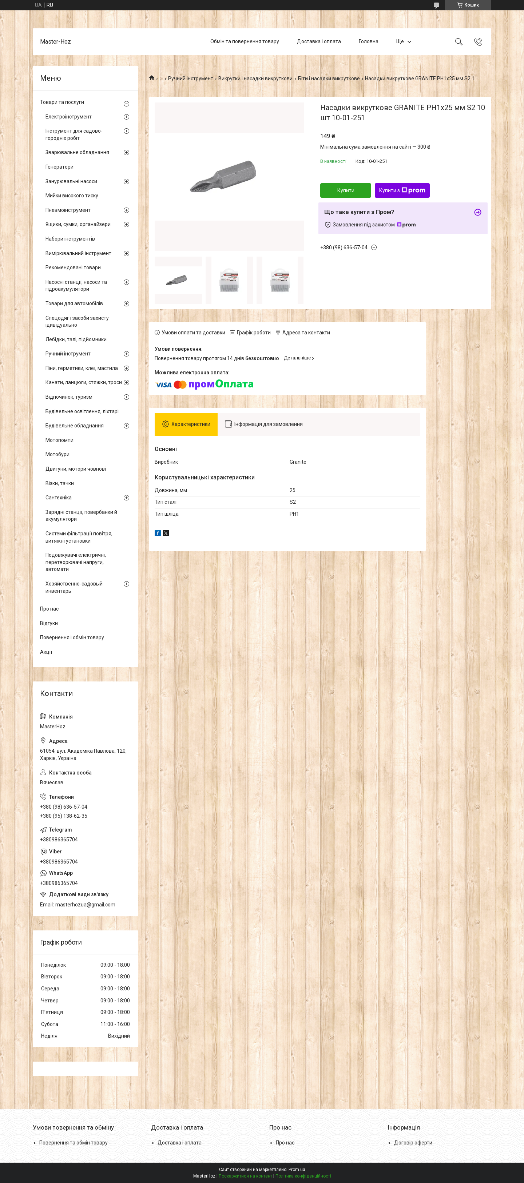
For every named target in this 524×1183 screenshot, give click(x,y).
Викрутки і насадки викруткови (255, 78)
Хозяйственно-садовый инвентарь (74, 587)
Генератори (59, 167)
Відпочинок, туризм (68, 397)
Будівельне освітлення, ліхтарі (82, 411)
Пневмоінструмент (68, 210)
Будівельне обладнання (74, 425)
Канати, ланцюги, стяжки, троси (83, 382)
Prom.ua (297, 1169)
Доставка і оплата (319, 41)
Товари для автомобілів (74, 303)
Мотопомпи (59, 440)
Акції (46, 652)
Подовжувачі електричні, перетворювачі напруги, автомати (75, 562)
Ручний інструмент (190, 78)
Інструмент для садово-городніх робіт (74, 134)
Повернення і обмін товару (72, 637)
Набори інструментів (70, 239)
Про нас (49, 609)
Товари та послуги (62, 102)
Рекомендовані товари (73, 267)
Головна (368, 41)
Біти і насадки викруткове (329, 78)
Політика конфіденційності (303, 1176)
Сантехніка (58, 497)
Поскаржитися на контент (245, 1176)
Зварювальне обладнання (77, 152)
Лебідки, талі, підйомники (76, 339)
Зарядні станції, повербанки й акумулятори (81, 515)
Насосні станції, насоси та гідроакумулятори (76, 285)
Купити (345, 190)
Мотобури (57, 454)
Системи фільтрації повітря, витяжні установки (78, 537)
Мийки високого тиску (71, 195)
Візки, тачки (59, 483)
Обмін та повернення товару (244, 41)
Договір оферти (413, 1143)
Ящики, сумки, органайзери (78, 224)
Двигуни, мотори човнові (75, 469)
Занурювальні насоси (71, 181)
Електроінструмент (68, 117)
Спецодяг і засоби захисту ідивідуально (77, 321)
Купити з (402, 190)
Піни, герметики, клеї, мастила (81, 368)
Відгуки (49, 623)
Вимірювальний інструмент (78, 253)
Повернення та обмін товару (73, 1143)
